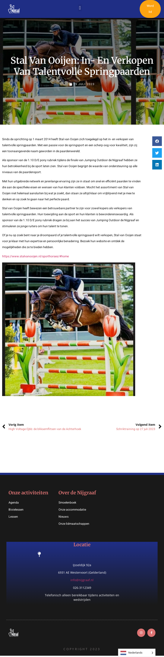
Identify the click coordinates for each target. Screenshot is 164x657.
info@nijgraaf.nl (82, 581)
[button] (80, 8)
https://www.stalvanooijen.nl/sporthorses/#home (35, 257)
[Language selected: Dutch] (136, 653)
